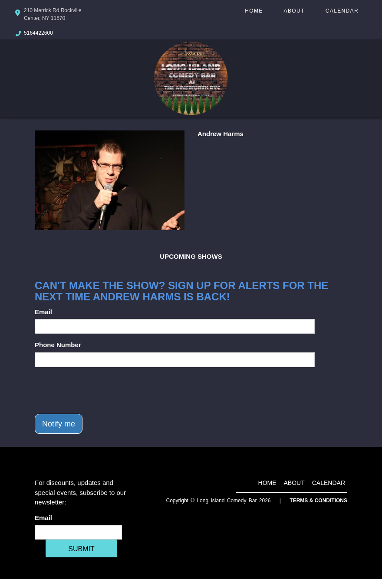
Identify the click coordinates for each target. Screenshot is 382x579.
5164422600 (38, 33)
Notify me (58, 424)
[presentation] (101, 390)
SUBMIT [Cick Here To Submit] (81, 549)
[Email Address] (78, 532)
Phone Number (58, 344)
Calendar (342, 11)
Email (43, 312)
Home (254, 11)
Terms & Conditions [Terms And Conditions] (318, 501)
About (294, 11)
